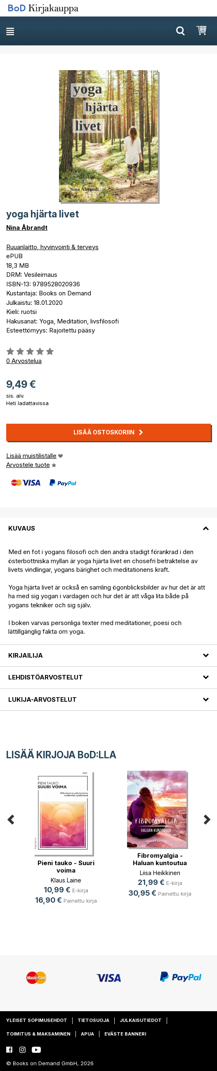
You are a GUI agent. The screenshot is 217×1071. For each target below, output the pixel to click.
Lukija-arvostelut (42, 699)
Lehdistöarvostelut (45, 677)
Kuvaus (21, 528)
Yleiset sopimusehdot (36, 1020)
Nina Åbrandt (26, 227)
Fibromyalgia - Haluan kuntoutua (160, 859)
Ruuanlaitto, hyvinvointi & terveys (52, 247)
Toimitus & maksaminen (38, 1034)
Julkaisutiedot (141, 1020)
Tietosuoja (93, 1020)
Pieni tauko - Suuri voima (66, 866)
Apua (87, 1034)
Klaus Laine (66, 880)
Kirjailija (25, 655)
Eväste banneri (125, 1034)
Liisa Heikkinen (160, 872)
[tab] (108, 523)
